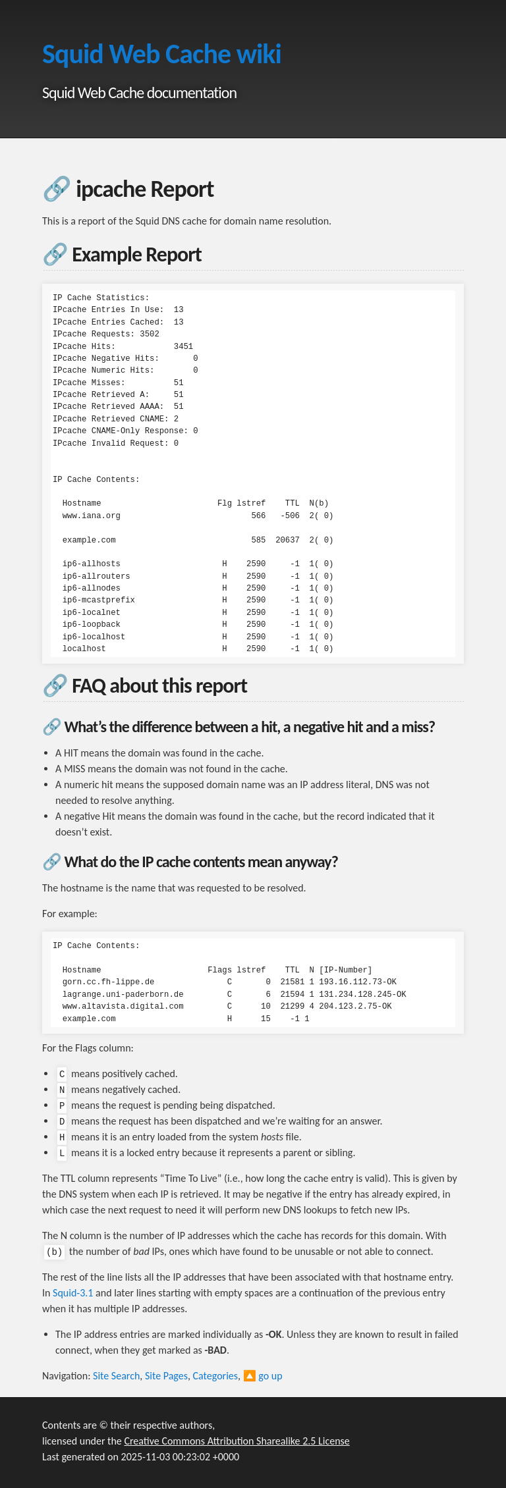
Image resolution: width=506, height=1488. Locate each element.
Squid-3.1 (73, 1293)
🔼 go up (263, 1375)
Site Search (116, 1375)
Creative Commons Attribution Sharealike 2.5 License (236, 1441)
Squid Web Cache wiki (161, 53)
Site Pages (166, 1375)
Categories (216, 1375)
